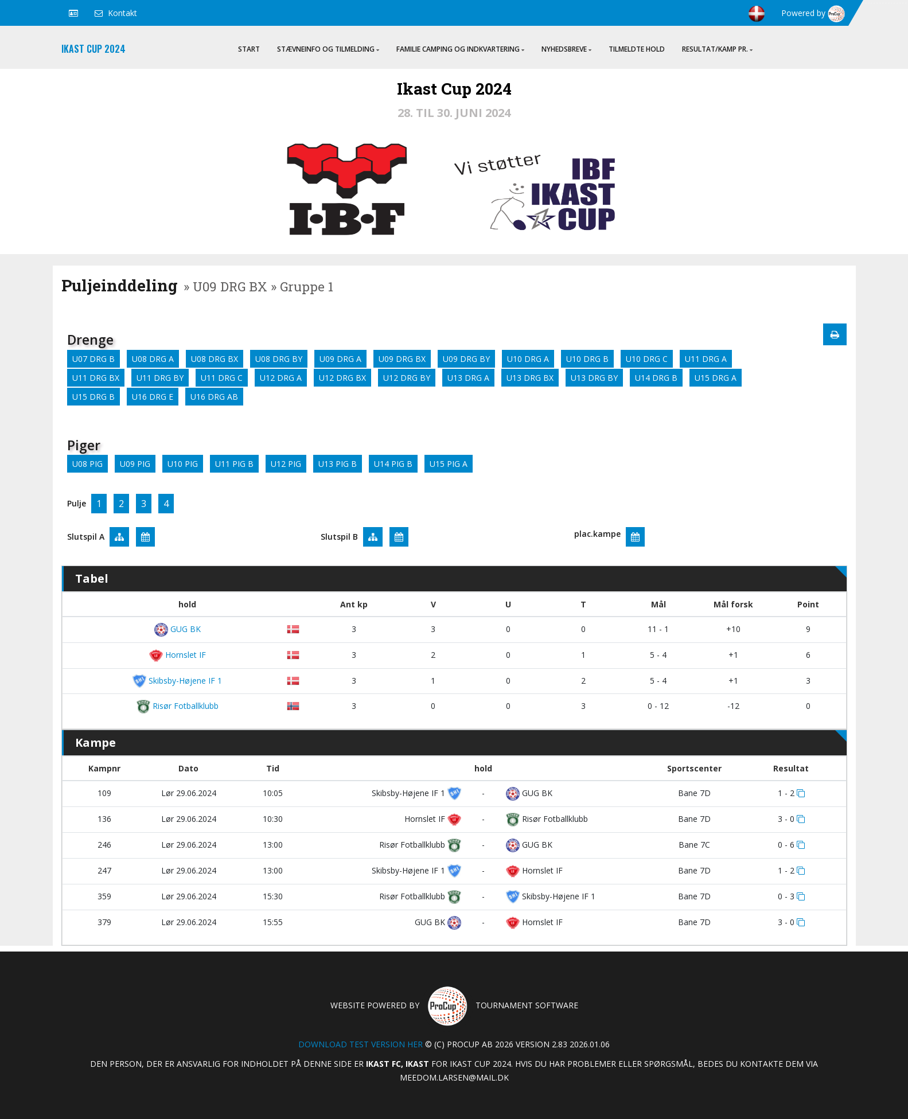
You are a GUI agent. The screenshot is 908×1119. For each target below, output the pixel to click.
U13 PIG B (337, 463)
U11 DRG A (706, 358)
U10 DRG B (587, 358)
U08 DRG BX (214, 358)
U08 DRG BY (278, 358)
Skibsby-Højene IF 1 (177, 680)
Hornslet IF (177, 654)
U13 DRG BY (594, 377)
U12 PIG (286, 463)
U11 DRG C (222, 377)
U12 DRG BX (342, 377)
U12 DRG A (281, 377)
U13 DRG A (468, 377)
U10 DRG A (528, 358)
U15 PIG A (448, 463)
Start (249, 49)
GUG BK (177, 628)
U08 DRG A (153, 358)
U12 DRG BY (406, 377)
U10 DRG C (647, 358)
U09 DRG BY (466, 358)
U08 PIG (87, 463)
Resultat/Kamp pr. (717, 49)
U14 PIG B (393, 463)
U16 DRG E (152, 396)
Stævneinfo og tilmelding (328, 49)
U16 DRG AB (214, 396)
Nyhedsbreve (566, 49)
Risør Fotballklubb (178, 705)
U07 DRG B (93, 358)
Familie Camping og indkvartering (460, 49)
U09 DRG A (340, 358)
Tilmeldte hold (637, 49)
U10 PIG (182, 463)
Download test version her (360, 1044)
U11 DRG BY (160, 377)
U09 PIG (135, 463)
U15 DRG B (93, 396)
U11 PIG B (234, 463)
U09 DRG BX (402, 358)
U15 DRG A (715, 377)
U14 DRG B (656, 377)
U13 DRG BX (530, 377)
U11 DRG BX (95, 377)
